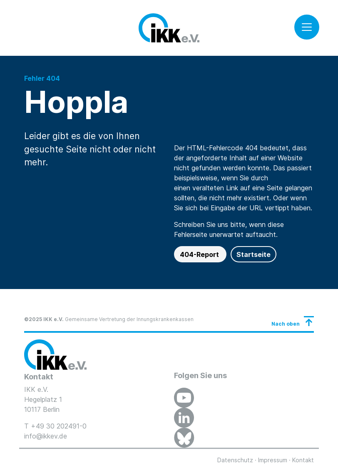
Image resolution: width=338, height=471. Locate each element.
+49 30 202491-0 (59, 426)
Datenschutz (235, 460)
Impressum (272, 460)
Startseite (253, 254)
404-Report (200, 254)
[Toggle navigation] (306, 27)
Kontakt (303, 460)
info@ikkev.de (45, 436)
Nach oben (285, 324)
